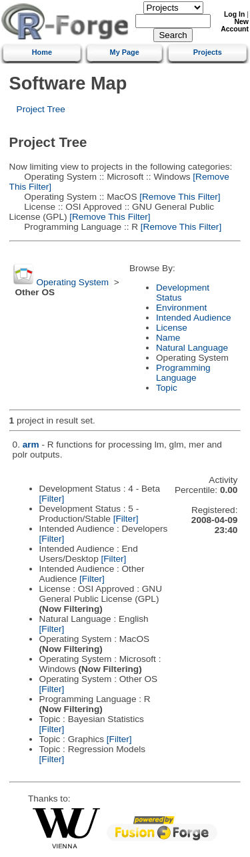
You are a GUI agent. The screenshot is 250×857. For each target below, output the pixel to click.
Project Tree (41, 109)
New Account (235, 25)
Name (168, 338)
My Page (124, 52)
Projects (207, 52)
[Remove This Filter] (178, 197)
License (171, 328)
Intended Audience (193, 318)
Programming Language (183, 373)
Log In (234, 14)
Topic (166, 388)
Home (42, 52)
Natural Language (192, 348)
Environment (181, 308)
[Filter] (52, 499)
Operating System (72, 282)
